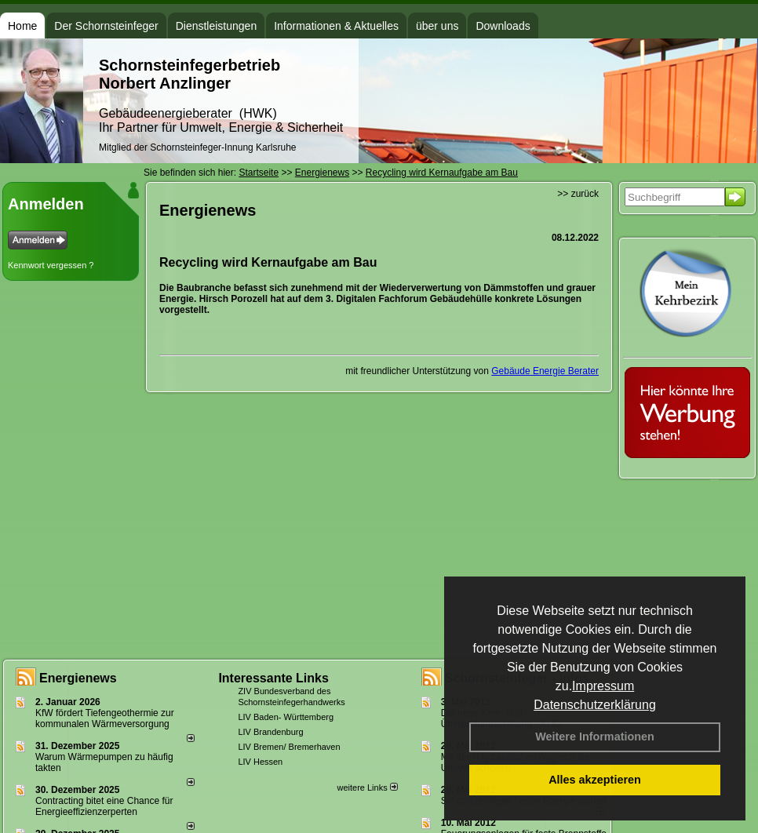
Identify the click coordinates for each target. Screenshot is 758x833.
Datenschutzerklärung (595, 704)
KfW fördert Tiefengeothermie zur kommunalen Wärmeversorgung (104, 718)
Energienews (78, 678)
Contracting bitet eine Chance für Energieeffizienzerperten (104, 806)
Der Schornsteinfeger (106, 26)
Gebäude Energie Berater (545, 371)
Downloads (503, 26)
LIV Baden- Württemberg (285, 717)
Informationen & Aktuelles (336, 26)
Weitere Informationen (594, 736)
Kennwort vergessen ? (50, 265)
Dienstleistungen (216, 26)
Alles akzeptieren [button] (594, 779)
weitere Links (367, 787)
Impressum (603, 686)
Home (22, 26)
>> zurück (578, 193)
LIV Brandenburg (270, 732)
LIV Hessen (260, 761)
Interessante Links (273, 678)
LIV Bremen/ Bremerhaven (289, 746)
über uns (437, 26)
